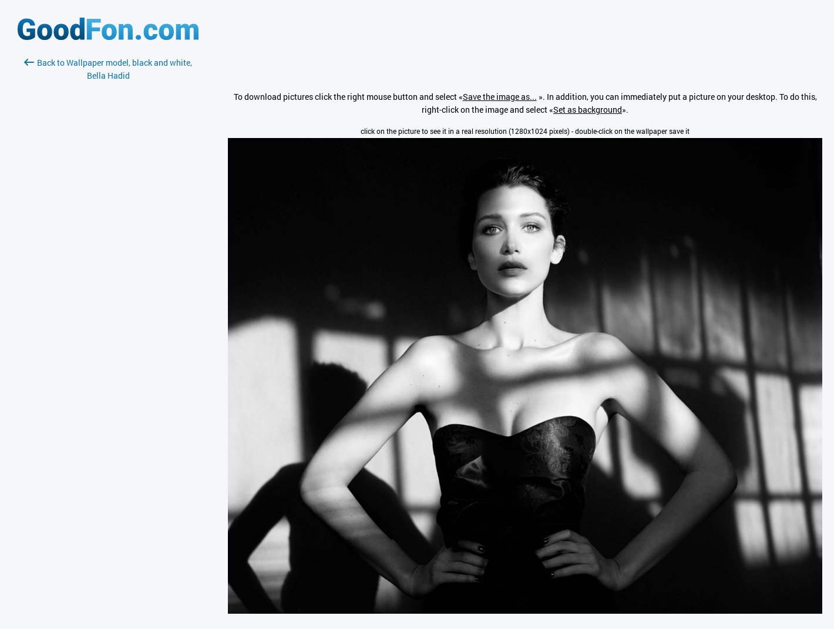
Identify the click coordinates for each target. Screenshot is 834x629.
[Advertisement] (108, 221)
